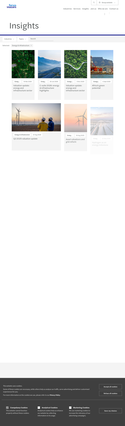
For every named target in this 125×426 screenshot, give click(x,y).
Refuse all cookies (110, 393)
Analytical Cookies (50, 407)
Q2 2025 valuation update (25, 140)
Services (77, 8)
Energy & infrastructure (22, 135)
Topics (23, 39)
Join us (93, 8)
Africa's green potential (98, 88)
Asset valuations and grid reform (75, 145)
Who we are (103, 8)
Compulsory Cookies (19, 407)
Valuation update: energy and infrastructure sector (22, 89)
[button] (30, 45)
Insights (85, 8)
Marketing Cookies (81, 407)
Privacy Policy (55, 395)
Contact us (113, 8)
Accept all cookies (110, 386)
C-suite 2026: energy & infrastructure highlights (49, 89)
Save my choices (110, 411)
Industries (67, 8)
